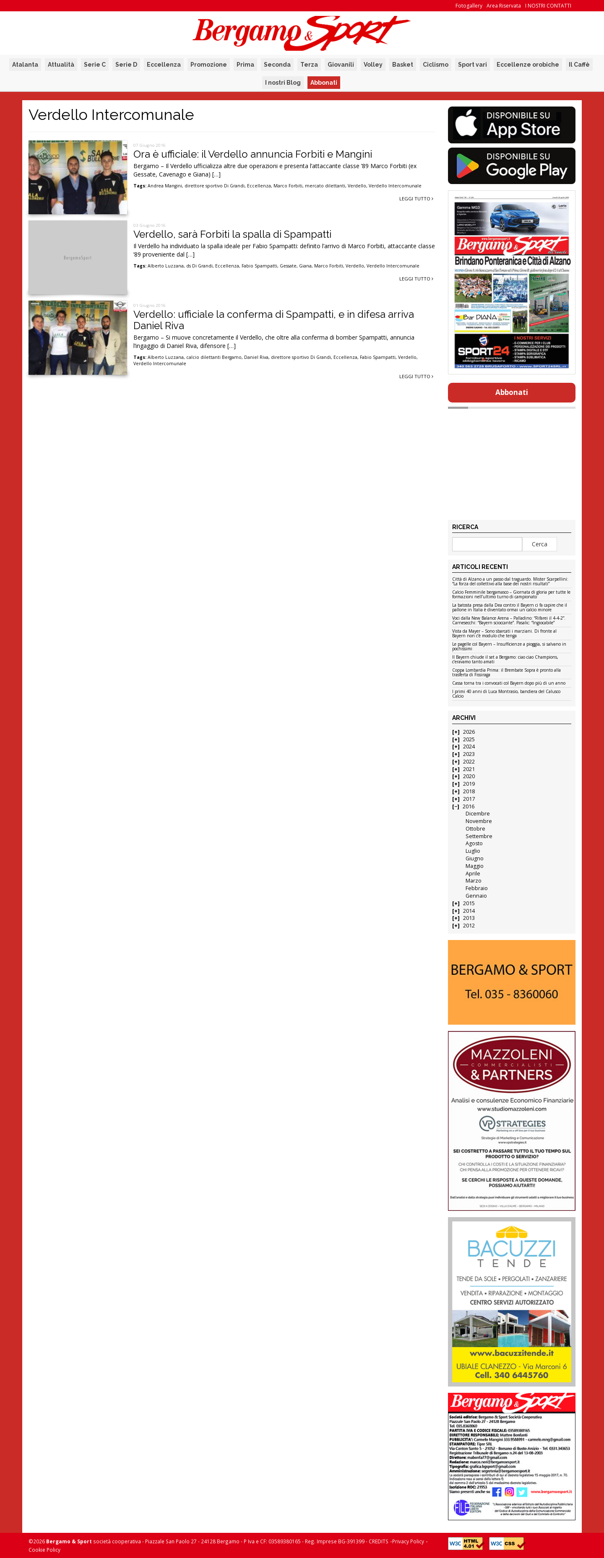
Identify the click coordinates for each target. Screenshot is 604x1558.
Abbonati (323, 82)
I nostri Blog (283, 82)
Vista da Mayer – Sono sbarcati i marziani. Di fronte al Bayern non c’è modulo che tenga (504, 634)
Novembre (479, 821)
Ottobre (475, 828)
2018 (469, 791)
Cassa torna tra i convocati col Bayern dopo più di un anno (508, 683)
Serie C (95, 64)
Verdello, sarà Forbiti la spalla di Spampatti (232, 234)
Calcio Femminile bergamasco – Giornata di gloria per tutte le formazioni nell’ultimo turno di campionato (511, 595)
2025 (469, 739)
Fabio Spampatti (259, 266)
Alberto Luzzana (166, 266)
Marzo (474, 880)
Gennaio (476, 895)
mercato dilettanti (325, 186)
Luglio (473, 850)
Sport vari (472, 64)
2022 (469, 761)
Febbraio (477, 888)
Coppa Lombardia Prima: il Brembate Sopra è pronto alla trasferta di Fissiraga (506, 673)
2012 (469, 925)
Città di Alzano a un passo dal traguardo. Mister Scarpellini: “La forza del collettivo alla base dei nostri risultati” (510, 582)
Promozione (208, 64)
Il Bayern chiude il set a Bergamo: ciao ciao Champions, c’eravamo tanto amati (505, 660)
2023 (469, 754)
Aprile (473, 873)
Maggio (475, 866)
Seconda (277, 64)
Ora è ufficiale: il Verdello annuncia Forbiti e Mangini (252, 154)
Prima (245, 64)
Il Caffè (579, 64)
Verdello (357, 186)
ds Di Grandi (199, 266)
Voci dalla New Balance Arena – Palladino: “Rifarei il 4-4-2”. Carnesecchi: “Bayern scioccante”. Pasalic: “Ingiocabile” (508, 621)
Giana (305, 266)
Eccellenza (164, 64)
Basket (402, 64)
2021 (469, 769)
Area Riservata (504, 5)
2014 (469, 910)
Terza (309, 64)
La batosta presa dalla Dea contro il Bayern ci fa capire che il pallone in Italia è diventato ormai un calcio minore (509, 608)
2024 (469, 746)
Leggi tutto (416, 198)
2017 (469, 798)
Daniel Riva (256, 357)
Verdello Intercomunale (395, 186)
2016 (468, 806)
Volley (373, 64)
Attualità (61, 64)
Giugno (475, 858)
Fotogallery (469, 5)
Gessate (288, 266)
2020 (469, 776)
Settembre (479, 836)
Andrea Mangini (165, 186)
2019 (469, 783)
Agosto (474, 843)
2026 (469, 731)
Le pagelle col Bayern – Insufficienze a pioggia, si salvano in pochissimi (509, 647)
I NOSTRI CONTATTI (548, 5)
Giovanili (341, 64)
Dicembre (478, 813)
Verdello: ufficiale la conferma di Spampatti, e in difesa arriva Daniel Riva (273, 319)
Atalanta (25, 64)
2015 (469, 903)
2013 (469, 918)
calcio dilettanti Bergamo (214, 357)
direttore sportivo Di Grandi (215, 186)
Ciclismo (435, 64)
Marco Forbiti (287, 186)
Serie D (126, 64)
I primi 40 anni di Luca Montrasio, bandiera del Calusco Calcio (506, 694)
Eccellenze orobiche (528, 64)
